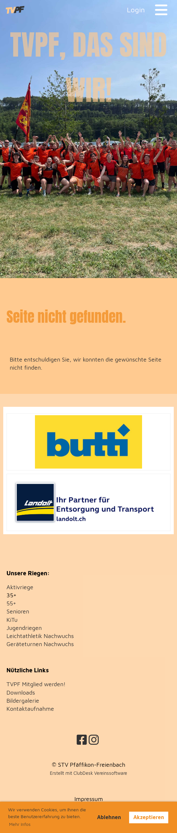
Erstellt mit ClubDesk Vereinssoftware (88, 773)
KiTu (11, 619)
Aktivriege (19, 587)
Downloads (20, 692)
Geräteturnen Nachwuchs (40, 644)
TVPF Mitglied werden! (36, 684)
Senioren (17, 611)
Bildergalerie (22, 700)
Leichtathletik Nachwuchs (40, 636)
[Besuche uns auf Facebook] (82, 740)
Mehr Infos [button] (19, 824)
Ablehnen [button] (109, 817)
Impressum (88, 798)
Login (136, 9)
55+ (11, 603)
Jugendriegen (24, 627)
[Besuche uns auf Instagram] (94, 740)
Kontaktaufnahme (30, 708)
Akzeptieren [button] (148, 817)
